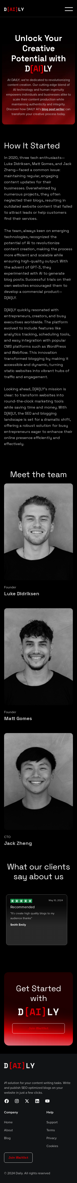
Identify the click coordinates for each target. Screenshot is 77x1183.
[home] (16, 9)
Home (8, 1122)
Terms (50, 1130)
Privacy (51, 1138)
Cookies (52, 1146)
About (8, 1130)
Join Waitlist (38, 1028)
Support (52, 1122)
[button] (69, 9)
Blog (7, 1138)
